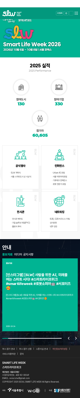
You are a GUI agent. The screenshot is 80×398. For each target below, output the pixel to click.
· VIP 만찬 (53, 226)
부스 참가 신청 (25, 348)
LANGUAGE (66, 13)
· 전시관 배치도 (17, 218)
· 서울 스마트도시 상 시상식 (20, 176)
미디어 (18, 254)
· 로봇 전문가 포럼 (59, 184)
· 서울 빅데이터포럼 (59, 176)
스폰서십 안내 (42, 348)
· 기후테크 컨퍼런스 (59, 180)
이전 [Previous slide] (68, 338)
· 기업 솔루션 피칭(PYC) (20, 222)
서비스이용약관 (8, 353)
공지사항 (28, 254)
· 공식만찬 (53, 222)
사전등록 (59, 13)
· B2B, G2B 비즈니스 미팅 (59, 218)
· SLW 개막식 (15, 172)
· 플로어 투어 (16, 226)
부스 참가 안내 (8, 348)
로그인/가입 (71, 13)
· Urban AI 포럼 (58, 172)
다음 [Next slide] (76, 338)
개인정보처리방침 (59, 348)
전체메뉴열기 (76, 13)
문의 (22, 353)
